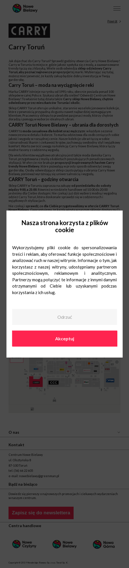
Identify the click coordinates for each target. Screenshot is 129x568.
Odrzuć (64, 317)
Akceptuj (64, 338)
